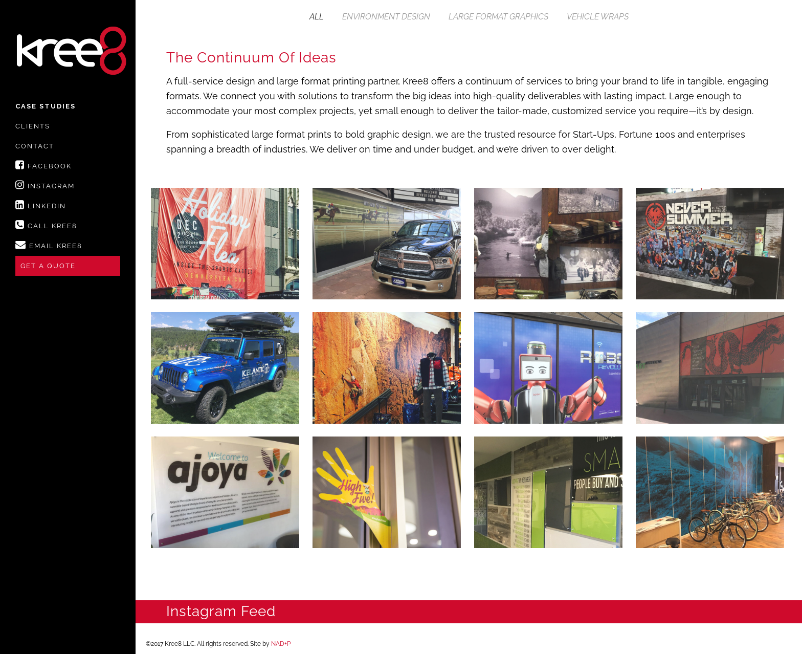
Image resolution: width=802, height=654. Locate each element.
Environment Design (386, 16)
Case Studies (45, 106)
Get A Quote (48, 266)
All (316, 16)
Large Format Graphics (498, 16)
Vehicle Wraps (598, 16)
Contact (34, 146)
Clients (32, 126)
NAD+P (281, 643)
